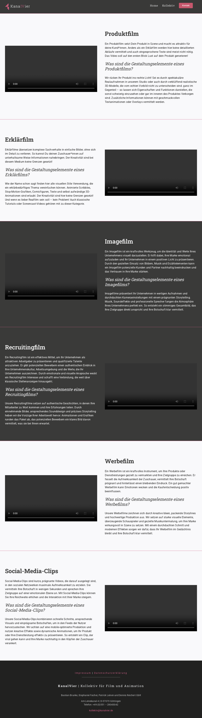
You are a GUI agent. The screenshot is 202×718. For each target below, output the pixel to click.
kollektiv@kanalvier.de (101, 710)
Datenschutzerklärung (110, 673)
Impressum (83, 673)
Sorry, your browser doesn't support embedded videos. (51, 69)
